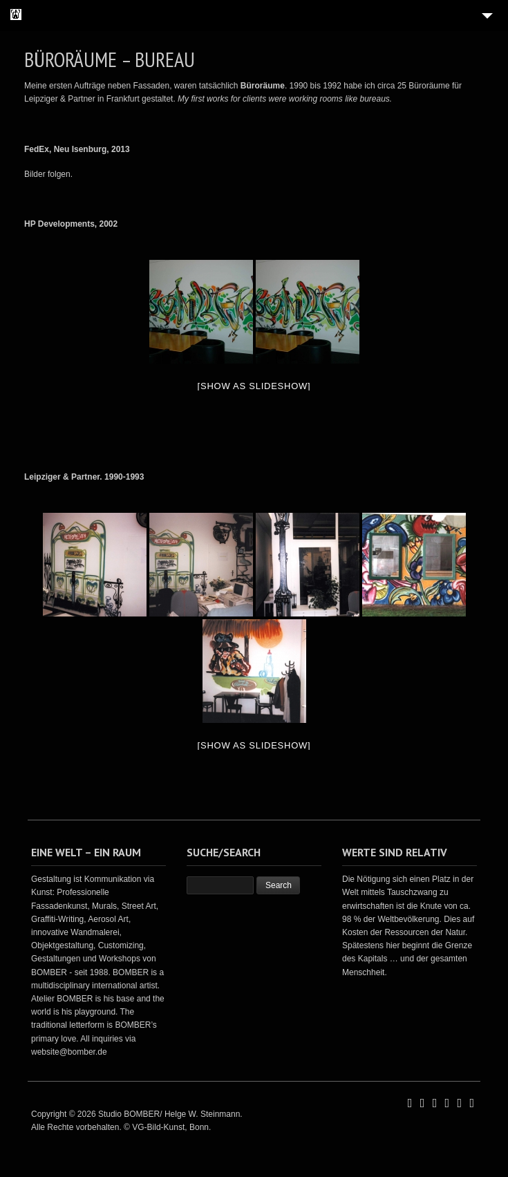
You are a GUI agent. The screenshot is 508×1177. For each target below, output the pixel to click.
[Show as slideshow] (254, 386)
